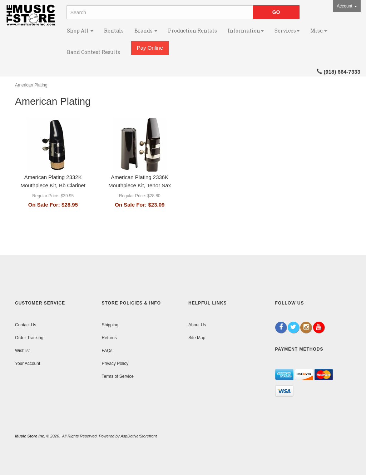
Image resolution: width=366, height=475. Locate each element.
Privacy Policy (115, 363)
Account (347, 6)
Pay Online (150, 48)
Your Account (27, 363)
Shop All (80, 30)
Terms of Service (118, 376)
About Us (197, 324)
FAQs (107, 350)
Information (246, 30)
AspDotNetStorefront (138, 436)
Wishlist (22, 350)
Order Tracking (29, 337)
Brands (145, 30)
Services (287, 30)
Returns (109, 337)
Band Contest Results (93, 52)
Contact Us (25, 324)
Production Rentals (192, 30)
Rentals (114, 30)
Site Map (196, 337)
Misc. (318, 30)
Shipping (110, 324)
